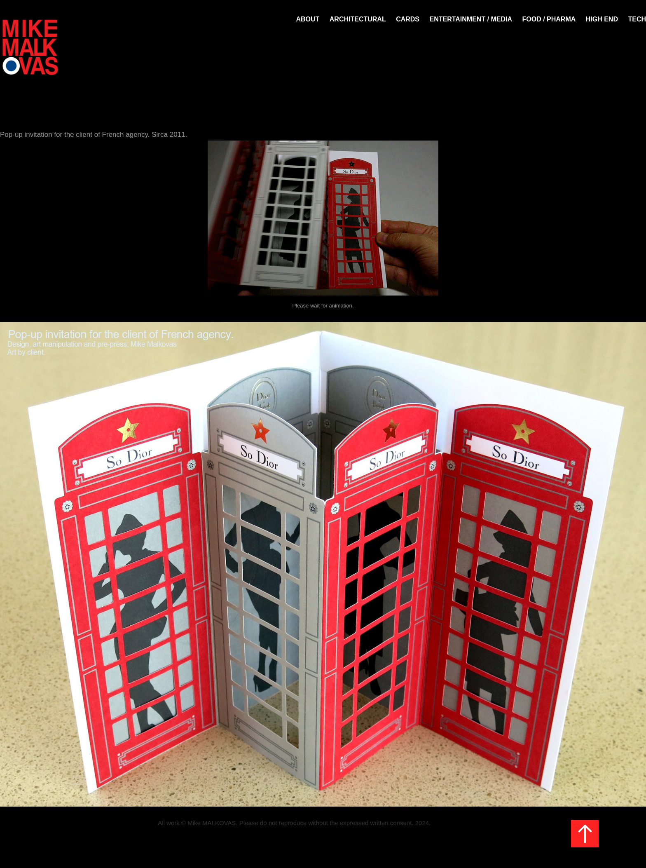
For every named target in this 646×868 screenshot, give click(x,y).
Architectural (358, 19)
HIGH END (602, 19)
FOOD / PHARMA (549, 19)
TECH (637, 19)
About (307, 19)
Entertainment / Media (470, 19)
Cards (407, 19)
